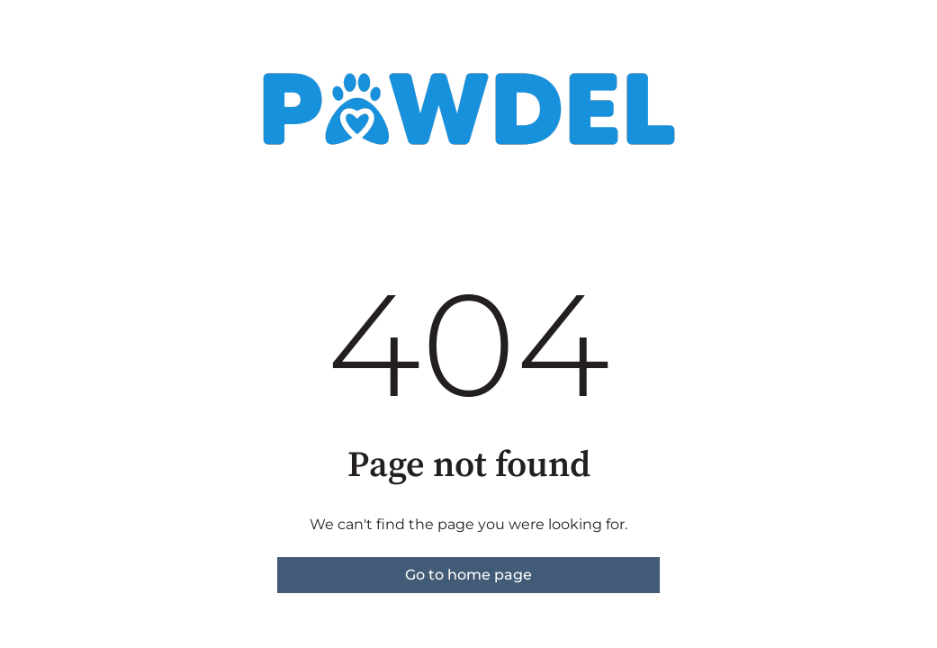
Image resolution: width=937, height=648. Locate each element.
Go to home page (468, 574)
